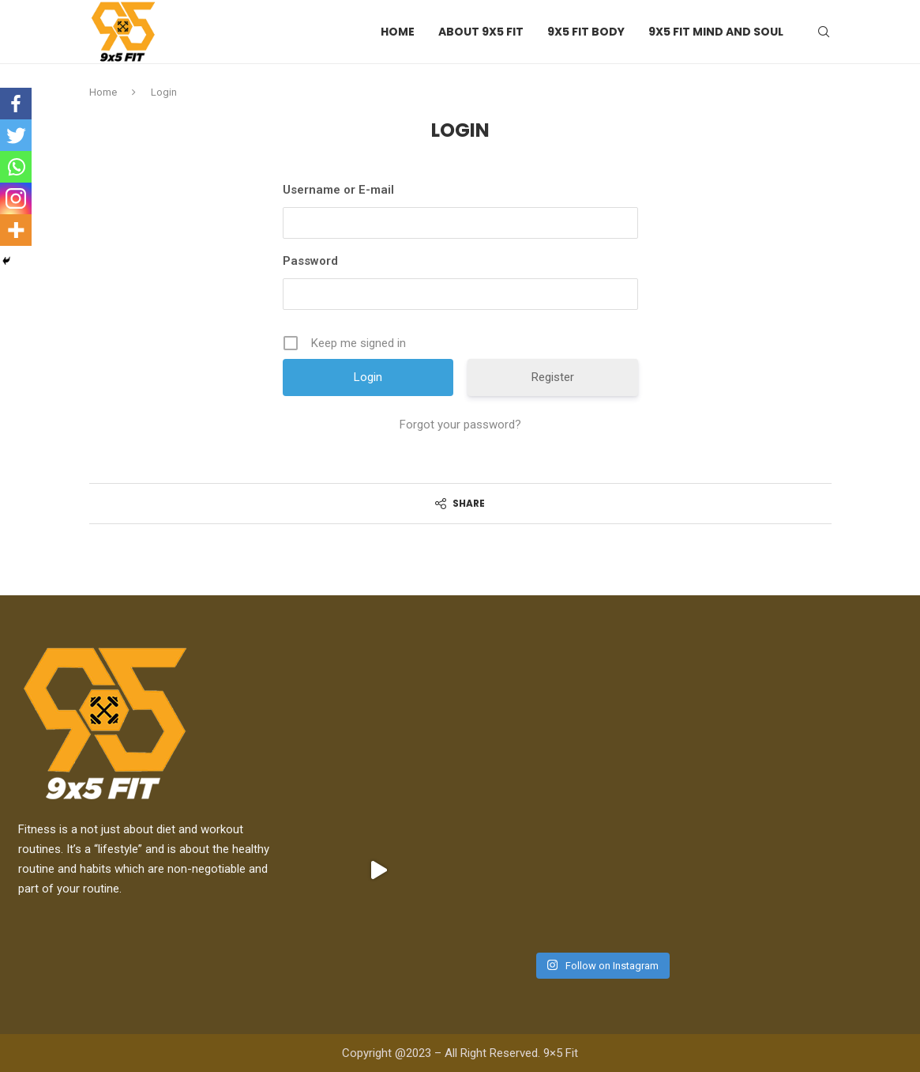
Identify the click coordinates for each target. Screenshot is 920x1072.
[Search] (824, 31)
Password (310, 261)
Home (398, 32)
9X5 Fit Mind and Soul (715, 32)
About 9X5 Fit (481, 32)
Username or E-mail (338, 190)
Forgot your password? (460, 424)
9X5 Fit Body (586, 32)
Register (552, 377)
